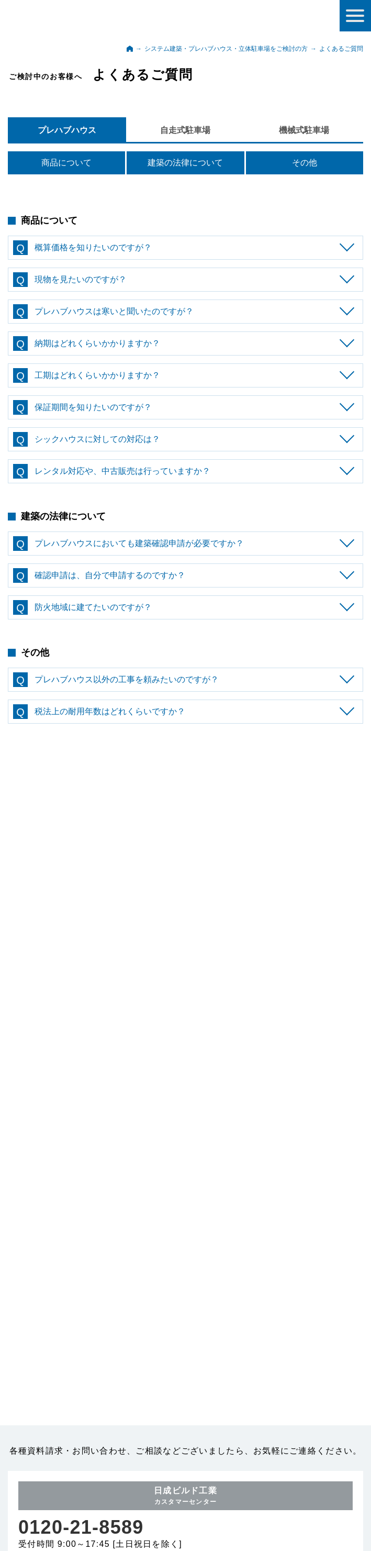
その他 (304, 162)
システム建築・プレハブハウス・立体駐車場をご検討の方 (226, 48)
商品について (66, 162)
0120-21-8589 (81, 1490)
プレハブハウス (67, 130)
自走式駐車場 (185, 130)
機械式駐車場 (304, 130)
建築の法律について (185, 162)
